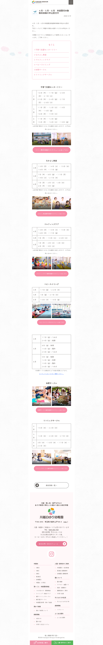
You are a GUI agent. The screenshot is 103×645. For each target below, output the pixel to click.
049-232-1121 (54, 529)
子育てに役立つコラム (42, 624)
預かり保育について (42, 610)
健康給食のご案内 (62, 590)
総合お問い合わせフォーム (48, 544)
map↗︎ (65, 521)
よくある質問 (61, 617)
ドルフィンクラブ (42, 59)
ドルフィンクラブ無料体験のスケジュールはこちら (52, 274)
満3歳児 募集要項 (62, 571)
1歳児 (37, 571)
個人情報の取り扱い (51, 635)
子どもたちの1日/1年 (63, 601)
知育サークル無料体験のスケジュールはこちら (51, 410)
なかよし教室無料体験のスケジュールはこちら (51, 214)
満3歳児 (38, 577)
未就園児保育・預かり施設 (44, 602)
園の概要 (59, 582)
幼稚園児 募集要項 (62, 574)
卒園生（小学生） (41, 583)
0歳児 (37, 568)
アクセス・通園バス (63, 585)
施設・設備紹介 (61, 588)
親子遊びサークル (41, 599)
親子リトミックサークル (43, 596)
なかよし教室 (40, 54)
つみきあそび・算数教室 (43, 590)
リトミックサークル (43, 74)
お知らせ (38, 618)
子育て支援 (60, 593)
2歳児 (37, 574)
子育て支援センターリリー (45, 49)
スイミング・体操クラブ (43, 593)
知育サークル (40, 69)
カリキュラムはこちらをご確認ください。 (51, 374)
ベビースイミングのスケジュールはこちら (51, 322)
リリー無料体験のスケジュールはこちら (51, 150)
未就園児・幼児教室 (63, 568)
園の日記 (38, 621)
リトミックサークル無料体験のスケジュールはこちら (51, 468)
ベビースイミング (42, 64)
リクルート (60, 610)
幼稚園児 (38, 579)
